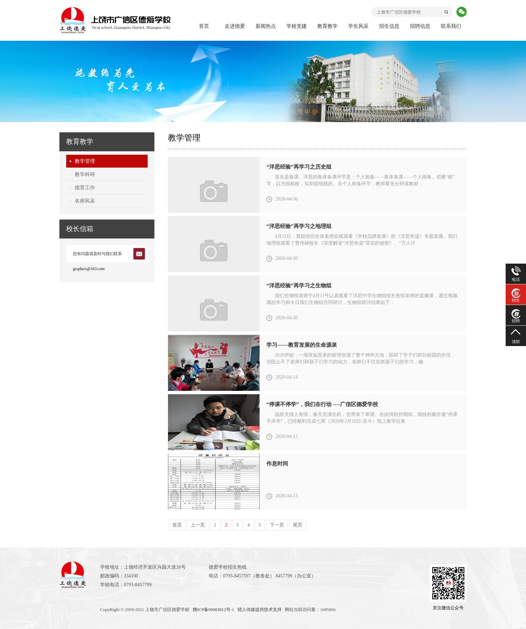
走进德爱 (235, 26)
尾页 (297, 525)
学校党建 (296, 26)
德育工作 (85, 187)
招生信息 (389, 26)
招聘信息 (420, 26)
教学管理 (85, 161)
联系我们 (451, 26)
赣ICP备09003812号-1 (213, 609)
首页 (204, 26)
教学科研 (85, 174)
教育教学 (327, 26)
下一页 (277, 525)
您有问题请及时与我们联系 (97, 253)
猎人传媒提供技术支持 (260, 609)
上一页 (198, 525)
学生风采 (358, 26)
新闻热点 (266, 26)
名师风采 (85, 201)
